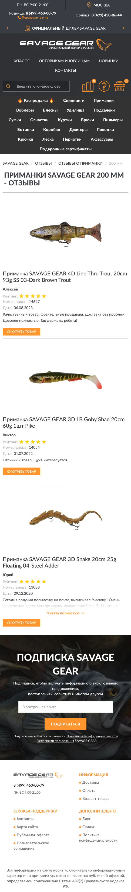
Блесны (50, 110)
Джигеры (78, 130)
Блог (86, 819)
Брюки (87, 120)
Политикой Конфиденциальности (92, 736)
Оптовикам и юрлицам (64, 61)
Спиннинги (74, 101)
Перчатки (72, 139)
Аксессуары (102, 139)
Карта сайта (27, 827)
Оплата (88, 791)
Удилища (76, 110)
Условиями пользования (55, 740)
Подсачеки (104, 110)
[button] (33, 17)
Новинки (109, 61)
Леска (48, 139)
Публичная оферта (33, 835)
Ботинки (25, 130)
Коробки (51, 130)
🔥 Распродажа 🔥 (36, 101)
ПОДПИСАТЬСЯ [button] (65, 724)
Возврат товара (95, 799)
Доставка (90, 782)
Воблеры (25, 110)
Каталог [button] (21, 61)
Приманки (104, 101)
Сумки (15, 120)
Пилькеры (113, 120)
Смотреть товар (21, 331)
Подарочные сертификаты (66, 149)
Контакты (65, 70)
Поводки (105, 130)
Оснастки (39, 120)
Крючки (25, 139)
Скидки (88, 827)
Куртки (65, 120)
